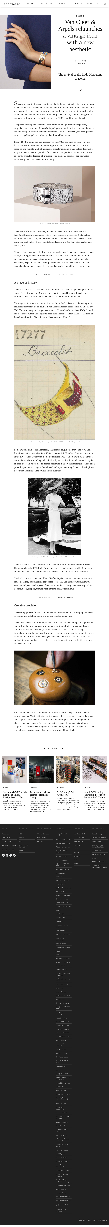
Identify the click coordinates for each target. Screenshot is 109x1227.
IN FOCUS (63, 4)
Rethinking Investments (60, 1177)
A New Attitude (61, 1061)
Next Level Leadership (60, 1120)
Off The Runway (61, 868)
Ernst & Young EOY (98, 846)
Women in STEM (61, 981)
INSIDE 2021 (60, 1000)
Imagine (58, 922)
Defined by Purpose (63, 1124)
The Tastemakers (62, 1147)
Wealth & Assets (43, 846)
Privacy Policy (7, 853)
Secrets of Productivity (60, 1025)
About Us (5, 846)
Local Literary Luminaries (61, 950)
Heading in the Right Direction (63, 1129)
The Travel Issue (62, 1069)
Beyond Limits (61, 1204)
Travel (76, 860)
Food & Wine (78, 853)
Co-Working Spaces (63, 959)
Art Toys (59, 963)
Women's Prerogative (64, 907)
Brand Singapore (62, 914)
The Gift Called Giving (61, 863)
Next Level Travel (62, 1173)
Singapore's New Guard (62, 1157)
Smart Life (59, 933)
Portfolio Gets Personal (61, 1222)
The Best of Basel (62, 911)
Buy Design (60, 925)
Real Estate (41, 849)
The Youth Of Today (63, 946)
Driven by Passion (62, 1044)
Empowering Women (63, 1212)
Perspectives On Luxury (62, 937)
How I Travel (60, 1137)
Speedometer (79, 849)
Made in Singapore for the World (63, 1090)
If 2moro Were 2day (63, 859)
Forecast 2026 (61, 1201)
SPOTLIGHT (93, 4)
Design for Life (61, 896)
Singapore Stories (62, 1037)
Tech (75, 871)
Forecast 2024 (61, 1102)
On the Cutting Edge (63, 851)
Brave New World (62, 1030)
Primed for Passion (63, 1095)
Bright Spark (60, 1165)
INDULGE (77, 4)
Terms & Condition (9, 857)
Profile (21, 849)
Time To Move (61, 955)
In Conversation (61, 977)
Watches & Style (80, 846)
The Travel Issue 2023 (62, 1073)
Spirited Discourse (62, 872)
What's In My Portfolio (24, 858)
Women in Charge (62, 1134)
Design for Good (62, 1085)
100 (20, 846)
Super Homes (61, 929)
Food (57, 966)
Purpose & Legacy (62, 1182)
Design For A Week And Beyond (62, 846)
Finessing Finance (62, 881)
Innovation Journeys (63, 1041)
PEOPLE (31, 4)
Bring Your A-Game (63, 996)
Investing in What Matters (62, 1217)
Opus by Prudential (99, 849)
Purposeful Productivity (60, 1056)
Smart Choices (61, 1078)
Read (21, 862)
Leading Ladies (61, 1065)
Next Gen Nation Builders (62, 1187)
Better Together (61, 1169)
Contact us (6, 849)
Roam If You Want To (63, 918)
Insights (40, 853)
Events (76, 875)
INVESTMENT (46, 4)
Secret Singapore (98, 866)
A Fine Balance (61, 1098)
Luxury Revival (61, 1004)
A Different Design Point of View (62, 1151)
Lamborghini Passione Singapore (99, 878)
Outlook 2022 (60, 1011)
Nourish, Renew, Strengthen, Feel (62, 1110)
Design (76, 864)
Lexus (94, 870)
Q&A (20, 853)
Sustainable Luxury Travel (63, 991)
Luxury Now (60, 903)
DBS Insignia (96, 853)
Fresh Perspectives (63, 970)
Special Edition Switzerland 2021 (98, 858)
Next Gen (59, 1082)
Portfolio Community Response (63, 986)
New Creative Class (63, 1106)
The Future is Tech (62, 892)
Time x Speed (61, 888)
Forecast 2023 (61, 1052)
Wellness (77, 868)
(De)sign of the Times (63, 1048)
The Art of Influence (63, 1208)
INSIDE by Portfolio (99, 873)
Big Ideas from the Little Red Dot (62, 876)
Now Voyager (60, 885)
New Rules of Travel (63, 1007)
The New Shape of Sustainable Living (62, 1192)
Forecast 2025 (61, 1115)
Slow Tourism (60, 942)
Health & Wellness (62, 1033)
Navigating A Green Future (63, 1019)
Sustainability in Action (62, 1142)
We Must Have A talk (63, 899)
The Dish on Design (63, 1015)
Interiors (77, 857)
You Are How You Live (64, 855)
